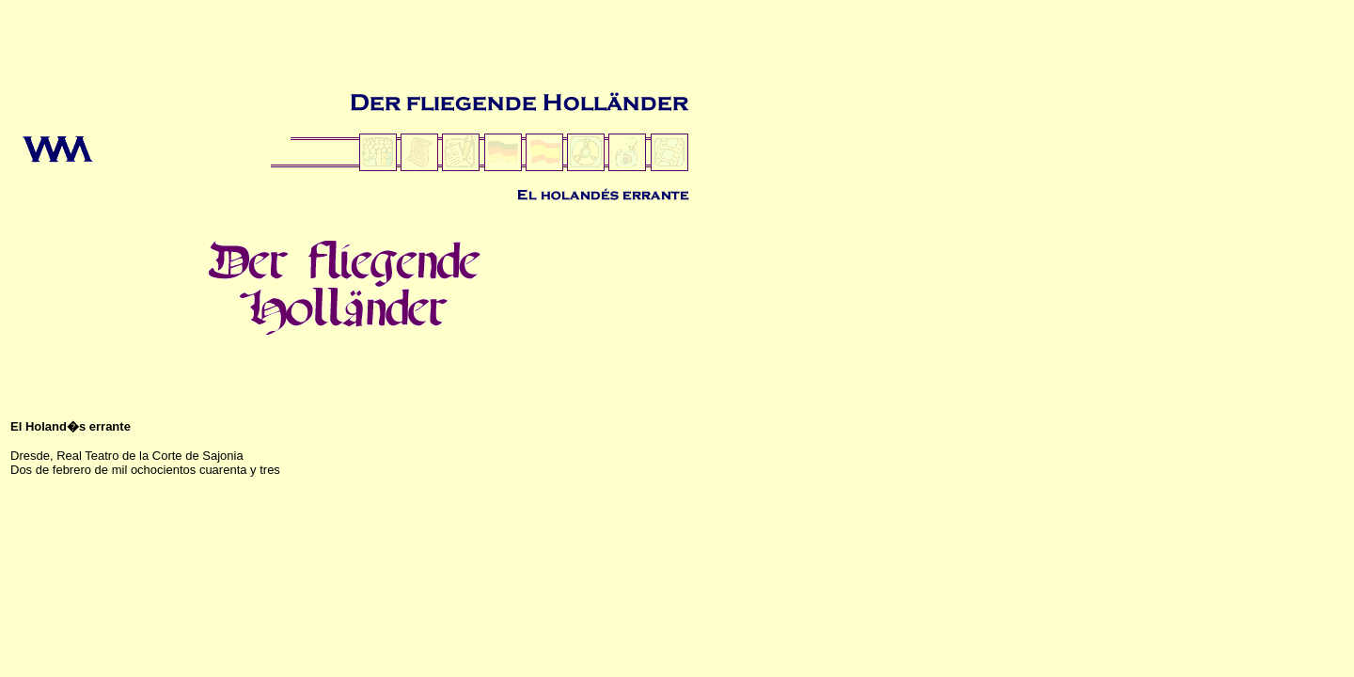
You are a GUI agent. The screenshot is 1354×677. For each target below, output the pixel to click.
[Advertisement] (350, 50)
